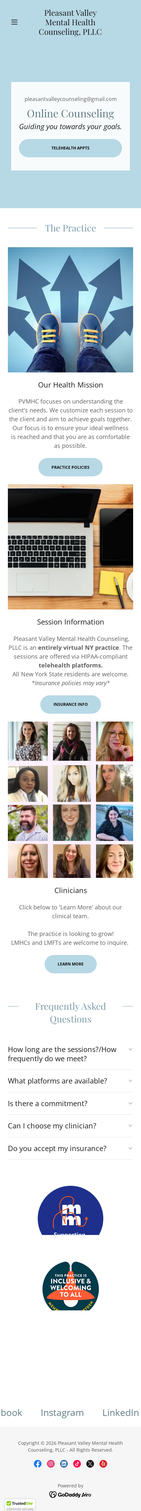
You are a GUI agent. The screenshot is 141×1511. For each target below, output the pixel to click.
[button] (17, 22)
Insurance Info (70, 704)
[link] (70, 22)
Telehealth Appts (70, 148)
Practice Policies (70, 467)
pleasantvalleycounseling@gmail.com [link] (71, 99)
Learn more (71, 964)
